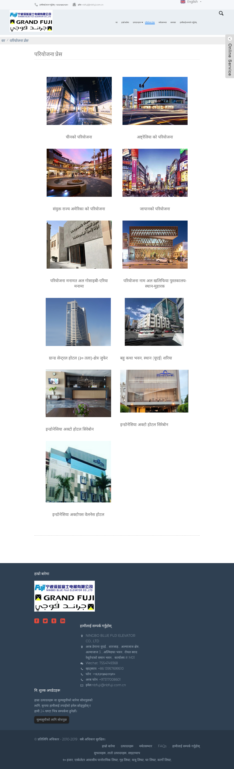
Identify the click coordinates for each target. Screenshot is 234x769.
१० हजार (68, 760)
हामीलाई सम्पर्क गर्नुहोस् (188, 22)
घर (116, 22)
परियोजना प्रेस (150, 22)
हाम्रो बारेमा (125, 22)
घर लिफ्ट (150, 760)
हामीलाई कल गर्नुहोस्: (54, 5)
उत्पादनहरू (137, 22)
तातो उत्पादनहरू (117, 753)
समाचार (173, 22)
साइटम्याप (134, 753)
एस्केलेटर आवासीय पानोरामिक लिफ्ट (96, 760)
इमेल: (91, 5)
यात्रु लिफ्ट (138, 760)
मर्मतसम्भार (163, 22)
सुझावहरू (100, 753)
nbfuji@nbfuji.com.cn (109, 685)
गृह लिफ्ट (125, 760)
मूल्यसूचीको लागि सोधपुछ (52, 720)
